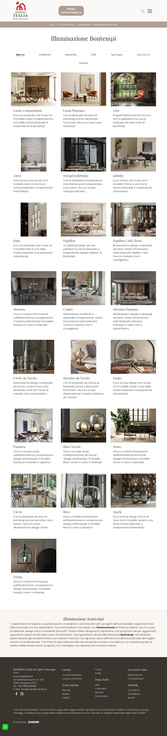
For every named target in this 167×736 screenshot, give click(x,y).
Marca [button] (20, 54)
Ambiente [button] (45, 54)
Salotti (66, 697)
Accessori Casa (66, 24)
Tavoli (98, 669)
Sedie (98, 673)
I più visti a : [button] (144, 54)
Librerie (66, 690)
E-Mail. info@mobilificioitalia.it (30, 689)
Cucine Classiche (72, 678)
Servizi (131, 697)
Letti (97, 684)
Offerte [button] (83, 63)
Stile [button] (93, 54)
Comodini (100, 688)
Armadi (99, 692)
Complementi (136, 678)
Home (52, 24)
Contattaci (134, 693)
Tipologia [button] (116, 54)
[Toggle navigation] (150, 11)
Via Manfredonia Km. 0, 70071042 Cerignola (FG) (28, 681)
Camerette (101, 696)
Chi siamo (133, 690)
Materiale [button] (71, 54)
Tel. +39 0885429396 (24, 686)
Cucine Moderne (71, 674)
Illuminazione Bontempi (105, 24)
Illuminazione (84, 24)
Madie (65, 693)
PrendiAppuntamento (71, 10)
